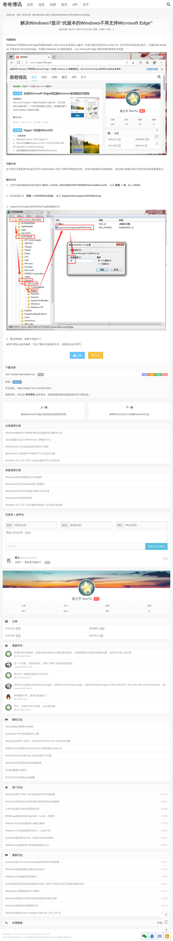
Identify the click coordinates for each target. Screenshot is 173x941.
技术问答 (27, 15)
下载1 (145, 375)
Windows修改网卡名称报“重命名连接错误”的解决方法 (34, 432)
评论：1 (110, 29)
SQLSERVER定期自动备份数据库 (23, 762)
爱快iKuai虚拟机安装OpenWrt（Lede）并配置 (30, 816)
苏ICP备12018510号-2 (13, 937)
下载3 (158, 375)
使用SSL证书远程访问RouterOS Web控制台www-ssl (33, 748)
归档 (53, 4)
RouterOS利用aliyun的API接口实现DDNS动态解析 (32, 801)
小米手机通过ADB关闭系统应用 (22, 808)
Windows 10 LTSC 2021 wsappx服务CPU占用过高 (32, 460)
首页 (30, 4)
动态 (41, 4)
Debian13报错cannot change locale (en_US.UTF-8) (32, 912)
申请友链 (162, 922)
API (75, 4)
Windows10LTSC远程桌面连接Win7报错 (27, 446)
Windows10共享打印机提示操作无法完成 (27, 491)
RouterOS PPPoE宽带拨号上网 (22, 733)
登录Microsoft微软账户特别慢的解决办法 (27, 845)
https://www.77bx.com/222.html (34, 388)
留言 (64, 4)
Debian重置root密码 (16, 770)
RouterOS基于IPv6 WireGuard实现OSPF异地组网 (32, 862)
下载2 (151, 375)
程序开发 (96, 635)
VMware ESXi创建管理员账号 (21, 876)
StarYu (47, 934)
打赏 (95, 355)
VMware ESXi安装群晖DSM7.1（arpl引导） (28, 830)
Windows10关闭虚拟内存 (18, 498)
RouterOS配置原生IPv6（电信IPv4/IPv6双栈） (30, 837)
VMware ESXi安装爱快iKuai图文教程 (25, 823)
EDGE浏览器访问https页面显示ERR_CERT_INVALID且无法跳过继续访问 (44, 883)
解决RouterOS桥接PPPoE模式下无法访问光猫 (30, 453)
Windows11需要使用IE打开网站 (22, 891)
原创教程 (96, 628)
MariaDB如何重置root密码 (19, 726)
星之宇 (72, 29)
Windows (17, 382)
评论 (47, 562)
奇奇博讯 (12, 4)
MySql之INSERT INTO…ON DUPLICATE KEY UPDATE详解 (37, 741)
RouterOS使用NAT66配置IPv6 (21, 905)
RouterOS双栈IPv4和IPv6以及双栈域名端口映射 (31, 898)
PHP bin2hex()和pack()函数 (20, 777)
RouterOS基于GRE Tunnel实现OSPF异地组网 (30, 794)
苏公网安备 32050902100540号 (39, 937)
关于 (86, 4)
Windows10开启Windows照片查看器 (24, 484)
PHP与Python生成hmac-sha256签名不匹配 (28, 755)
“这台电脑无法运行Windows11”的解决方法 (28, 439)
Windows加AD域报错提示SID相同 (23, 477)
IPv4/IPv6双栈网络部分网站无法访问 (25, 869)
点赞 (77, 355)
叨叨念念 (13, 628)
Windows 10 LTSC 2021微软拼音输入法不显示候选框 (34, 504)
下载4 (164, 375)
